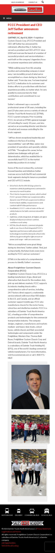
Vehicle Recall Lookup (10, 546)
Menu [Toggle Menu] (7, 18)
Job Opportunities (9, 543)
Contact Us (33, 2)
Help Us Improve (17, 2)
